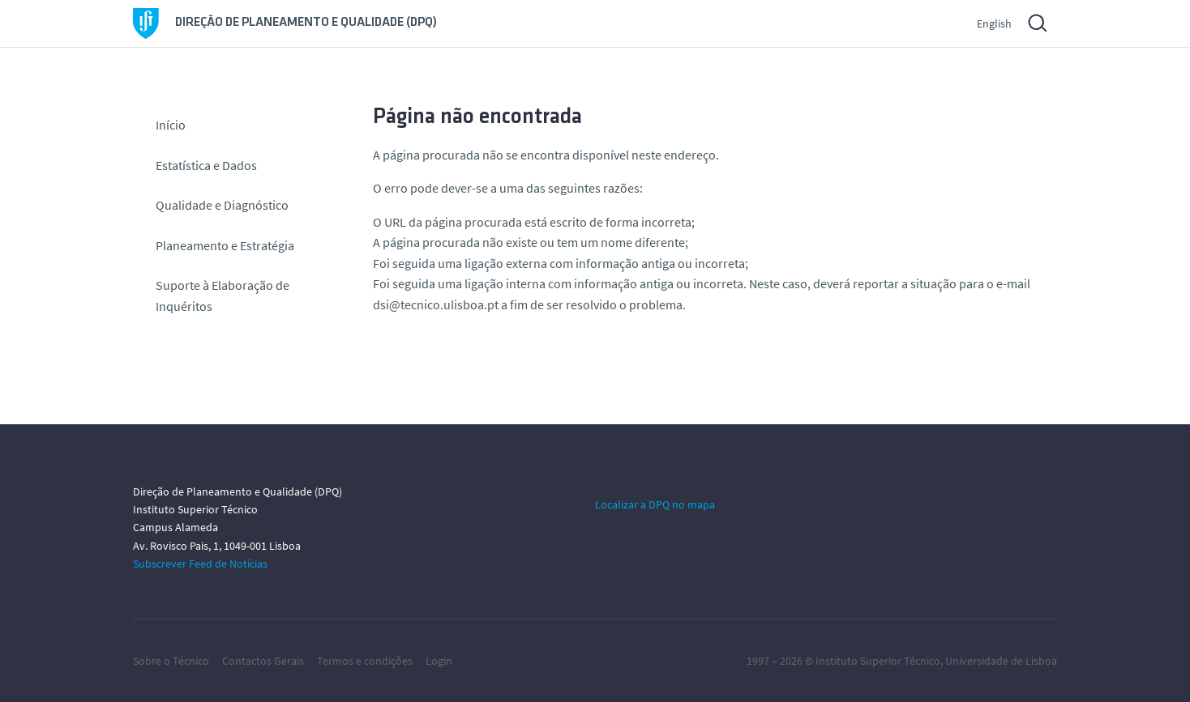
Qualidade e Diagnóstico (222, 205)
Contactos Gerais (263, 660)
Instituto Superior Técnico (877, 660)
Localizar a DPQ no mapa (655, 504)
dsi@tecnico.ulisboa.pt (436, 304)
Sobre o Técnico (171, 660)
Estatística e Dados (206, 165)
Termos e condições (365, 660)
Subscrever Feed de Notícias (200, 563)
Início (171, 125)
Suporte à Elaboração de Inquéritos (222, 295)
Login (439, 660)
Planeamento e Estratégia (225, 245)
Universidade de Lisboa (1001, 660)
